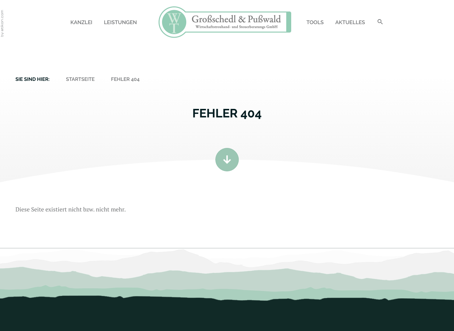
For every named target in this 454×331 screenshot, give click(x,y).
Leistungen (120, 23)
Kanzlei (81, 23)
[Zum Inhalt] (227, 159)
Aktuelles (350, 23)
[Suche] (380, 23)
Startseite (80, 79)
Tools (315, 23)
